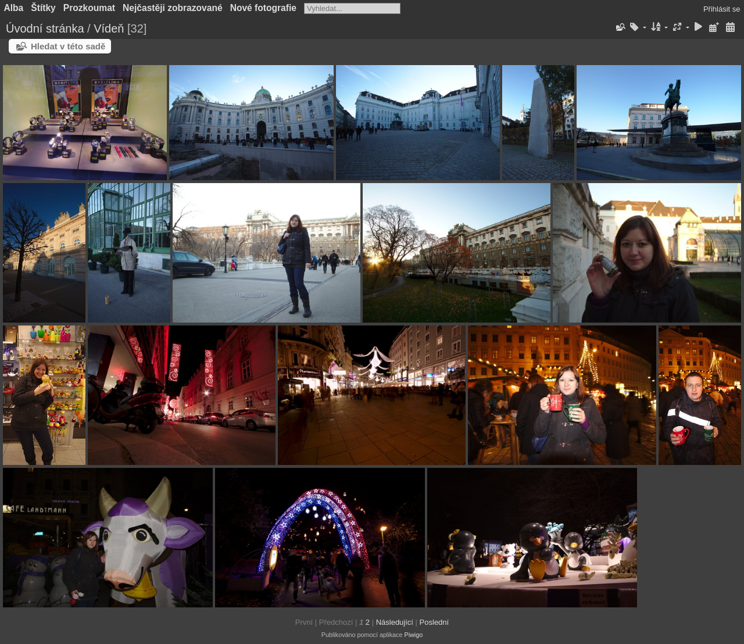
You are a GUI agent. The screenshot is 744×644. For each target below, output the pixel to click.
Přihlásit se (722, 9)
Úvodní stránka (45, 28)
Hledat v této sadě (68, 46)
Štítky (43, 8)
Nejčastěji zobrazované (173, 8)
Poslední (434, 622)
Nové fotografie (263, 8)
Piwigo (413, 634)
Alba (14, 8)
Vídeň (109, 28)
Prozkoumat (89, 8)
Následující (394, 622)
